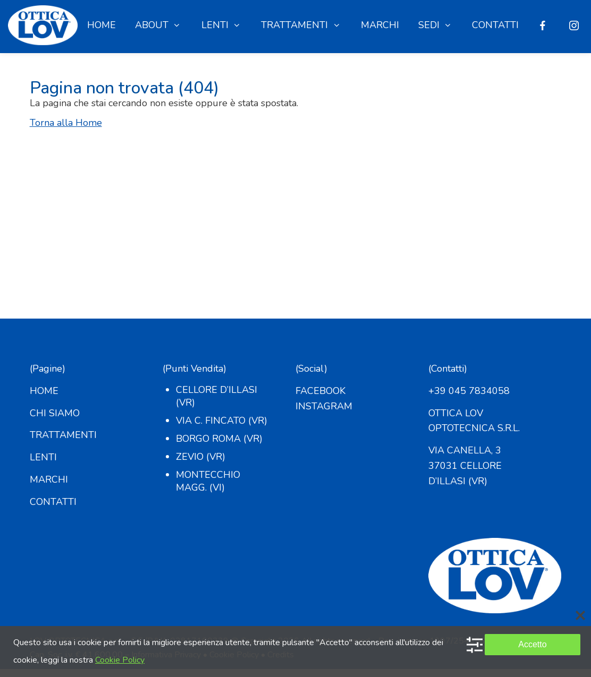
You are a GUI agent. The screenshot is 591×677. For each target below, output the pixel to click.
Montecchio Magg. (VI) (208, 481)
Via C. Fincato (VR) (221, 420)
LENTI (43, 457)
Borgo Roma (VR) (219, 438)
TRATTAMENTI (63, 435)
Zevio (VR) (200, 456)
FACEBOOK (320, 390)
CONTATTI (53, 501)
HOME (44, 390)
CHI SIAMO (55, 413)
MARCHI (49, 479)
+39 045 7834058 (469, 390)
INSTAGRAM (324, 406)
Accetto (532, 644)
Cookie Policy (120, 660)
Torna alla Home (66, 122)
